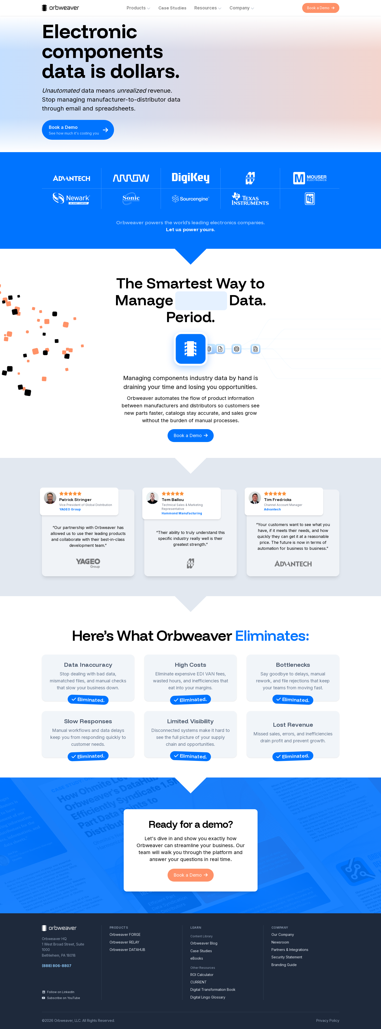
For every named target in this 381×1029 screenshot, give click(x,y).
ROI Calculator (201, 975)
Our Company (282, 934)
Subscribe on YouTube (61, 998)
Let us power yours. (190, 229)
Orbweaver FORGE (125, 934)
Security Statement (286, 957)
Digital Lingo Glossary (207, 997)
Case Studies (172, 7)
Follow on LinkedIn (58, 992)
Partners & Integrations (289, 949)
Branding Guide (284, 965)
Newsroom (280, 942)
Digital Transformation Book (212, 989)
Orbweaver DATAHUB (127, 949)
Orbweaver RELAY (124, 942)
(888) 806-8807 (56, 966)
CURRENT (198, 982)
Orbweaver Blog (203, 943)
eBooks (196, 958)
